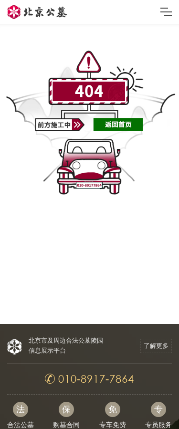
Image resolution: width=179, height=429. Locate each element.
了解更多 (156, 346)
